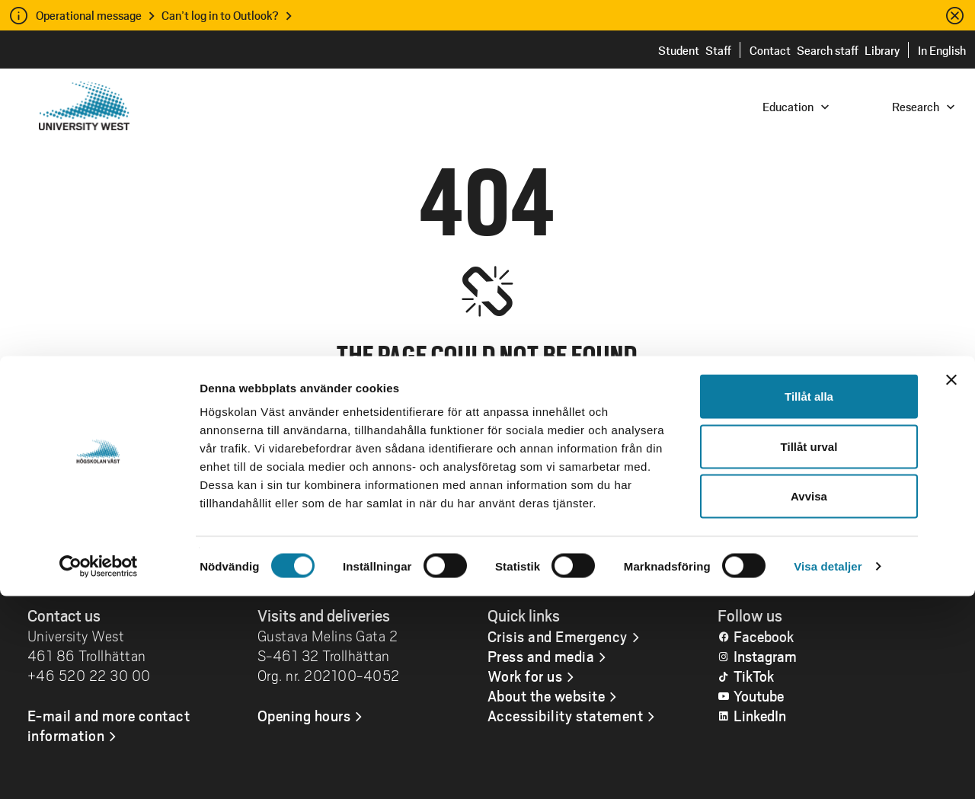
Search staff (827, 50)
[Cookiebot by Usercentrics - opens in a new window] (98, 769)
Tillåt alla (809, 599)
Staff (718, 50)
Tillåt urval (809, 649)
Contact (770, 50)
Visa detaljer (828, 768)
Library (882, 50)
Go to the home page (487, 526)
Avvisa (809, 698)
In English (942, 50)
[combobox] (872, 105)
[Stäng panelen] (951, 582)
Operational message (89, 15)
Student (678, 50)
